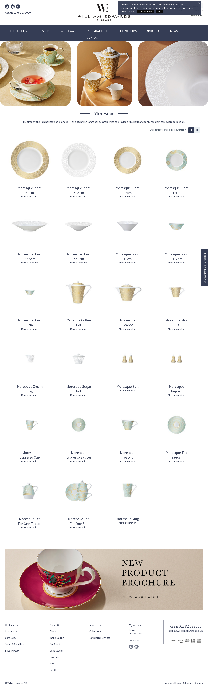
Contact (93, 37)
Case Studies (57, 650)
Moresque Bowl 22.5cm (79, 256)
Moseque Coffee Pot (79, 322)
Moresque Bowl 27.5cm (30, 256)
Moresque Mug (127, 518)
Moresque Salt (128, 386)
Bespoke (45, 31)
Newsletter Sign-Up (99, 637)
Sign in (132, 630)
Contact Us (11, 631)
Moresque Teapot (127, 322)
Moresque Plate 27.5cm (79, 190)
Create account (136, 633)
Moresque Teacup (127, 455)
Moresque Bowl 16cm (127, 256)
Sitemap (199, 682)
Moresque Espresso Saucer (78, 455)
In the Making (57, 637)
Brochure (55, 657)
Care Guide (10, 637)
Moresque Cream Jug (30, 389)
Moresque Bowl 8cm (30, 322)
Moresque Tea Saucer (176, 455)
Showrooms (127, 31)
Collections (19, 31)
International (98, 31)
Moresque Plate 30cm (30, 190)
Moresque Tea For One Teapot (30, 521)
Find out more (146, 11)
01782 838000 (190, 626)
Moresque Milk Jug (176, 322)
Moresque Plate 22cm (128, 190)
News (174, 31)
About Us (153, 31)
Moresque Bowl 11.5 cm (176, 256)
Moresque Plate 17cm (177, 190)
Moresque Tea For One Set (78, 521)
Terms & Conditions (15, 644)
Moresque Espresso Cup (30, 455)
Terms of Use (167, 682)
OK (159, 11)
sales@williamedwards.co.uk (186, 631)
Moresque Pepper (176, 389)
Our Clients (55, 644)
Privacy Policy (12, 650)
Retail (53, 669)
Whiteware (69, 31)
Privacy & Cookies (184, 682)
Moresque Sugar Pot (78, 389)
